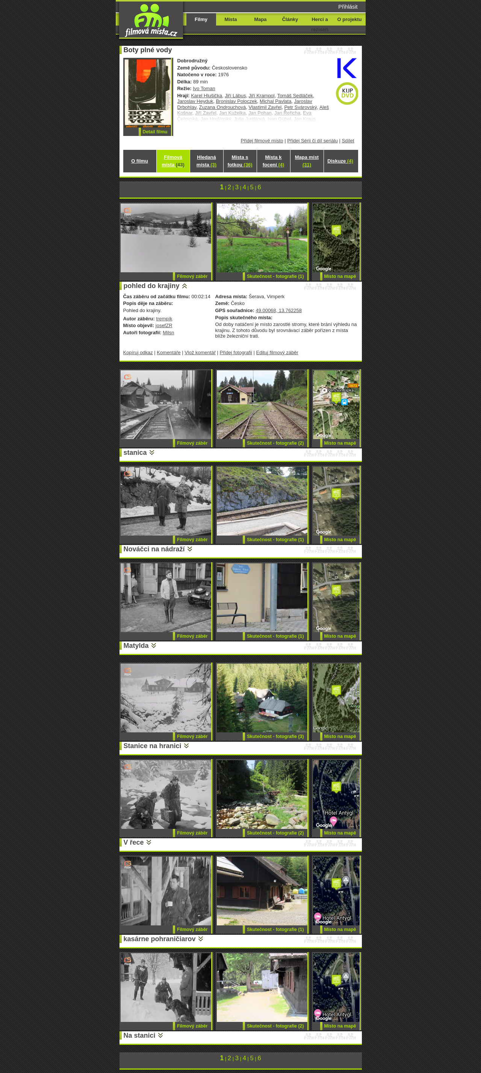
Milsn (168, 332)
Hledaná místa (206, 161)
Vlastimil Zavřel (264, 107)
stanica (135, 452)
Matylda (136, 645)
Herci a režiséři (319, 24)
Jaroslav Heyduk (195, 101)
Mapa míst (307, 161)
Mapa (260, 19)
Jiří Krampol (262, 95)
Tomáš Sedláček (295, 95)
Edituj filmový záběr (277, 352)
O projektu (349, 19)
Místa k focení (273, 161)
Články (290, 19)
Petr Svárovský (300, 107)
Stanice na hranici (153, 746)
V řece (134, 842)
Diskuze (340, 161)
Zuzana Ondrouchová (222, 107)
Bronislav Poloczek (236, 101)
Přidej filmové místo (262, 140)
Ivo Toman (204, 88)
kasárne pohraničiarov (160, 939)
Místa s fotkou (239, 161)
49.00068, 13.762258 (278, 310)
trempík (164, 318)
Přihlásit (347, 7)
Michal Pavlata (275, 101)
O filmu (139, 161)
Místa (230, 19)
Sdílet (348, 140)
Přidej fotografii (236, 352)
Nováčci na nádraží (154, 549)
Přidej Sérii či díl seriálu (312, 140)
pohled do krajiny (152, 286)
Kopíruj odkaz (138, 352)
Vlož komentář (200, 352)
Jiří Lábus (235, 95)
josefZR (164, 325)
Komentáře (168, 352)
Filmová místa (173, 161)
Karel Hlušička (206, 95)
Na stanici (140, 1035)
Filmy (201, 19)
